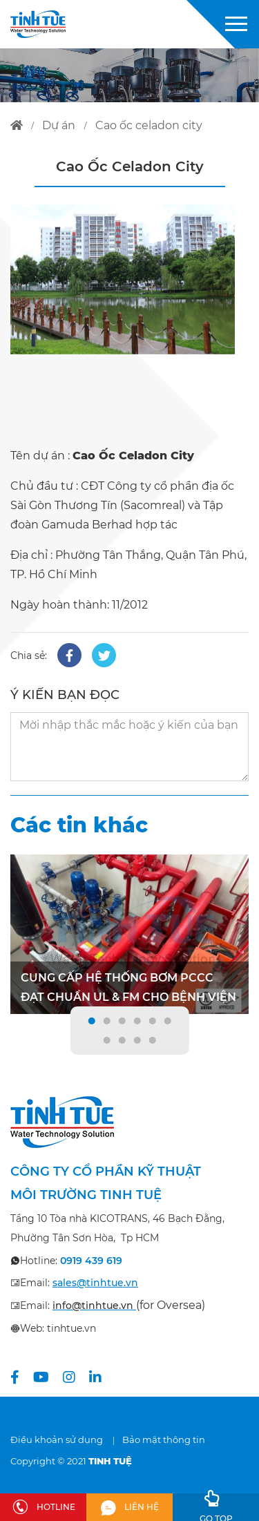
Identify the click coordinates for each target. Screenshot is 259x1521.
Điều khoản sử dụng (56, 1439)
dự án (58, 125)
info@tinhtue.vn (92, 1305)
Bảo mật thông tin (163, 1439)
